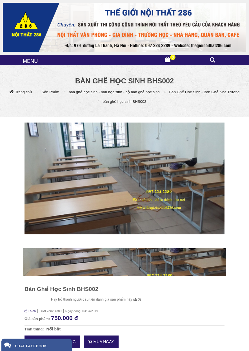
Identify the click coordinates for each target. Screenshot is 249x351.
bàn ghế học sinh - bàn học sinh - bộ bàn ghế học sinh (114, 92)
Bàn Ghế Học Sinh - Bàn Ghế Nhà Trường (204, 92)
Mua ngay (101, 341)
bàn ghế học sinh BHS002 (124, 101)
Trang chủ (23, 92)
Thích (30, 311)
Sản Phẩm (50, 92)
